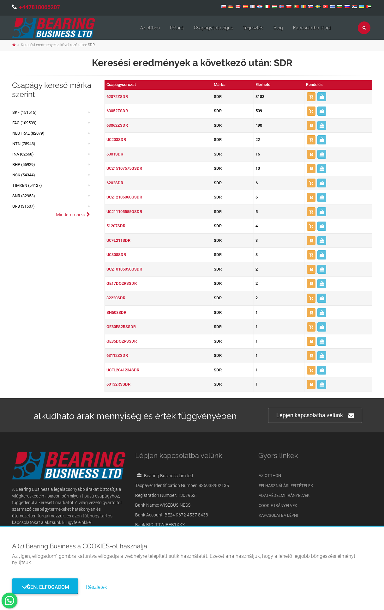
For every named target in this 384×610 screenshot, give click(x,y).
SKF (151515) (24, 112)
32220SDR (115, 298)
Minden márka (73, 214)
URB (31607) (23, 206)
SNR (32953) (23, 195)
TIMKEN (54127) (27, 185)
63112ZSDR (117, 355)
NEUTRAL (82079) (28, 133)
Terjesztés (253, 27)
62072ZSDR (117, 96)
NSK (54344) (23, 175)
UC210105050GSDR (124, 269)
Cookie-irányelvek (278, 505)
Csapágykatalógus (213, 27)
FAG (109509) (24, 122)
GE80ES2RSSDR (121, 326)
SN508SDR (116, 312)
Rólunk (177, 27)
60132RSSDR (118, 384)
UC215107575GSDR (124, 168)
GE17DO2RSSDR (121, 283)
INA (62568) (23, 154)
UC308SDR (116, 254)
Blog (278, 27)
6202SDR (114, 182)
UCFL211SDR (118, 240)
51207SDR (115, 225)
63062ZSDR (117, 125)
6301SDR (114, 154)
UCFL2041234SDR (122, 370)
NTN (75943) (23, 143)
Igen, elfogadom (45, 587)
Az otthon (150, 27)
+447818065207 (39, 7)
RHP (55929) (23, 164)
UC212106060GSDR (124, 197)
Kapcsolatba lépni (312, 27)
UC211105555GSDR (124, 211)
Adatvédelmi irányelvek (284, 495)
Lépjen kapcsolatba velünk (315, 415)
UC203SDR (116, 139)
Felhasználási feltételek (286, 485)
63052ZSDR (117, 110)
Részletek (96, 587)
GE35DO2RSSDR (121, 341)
